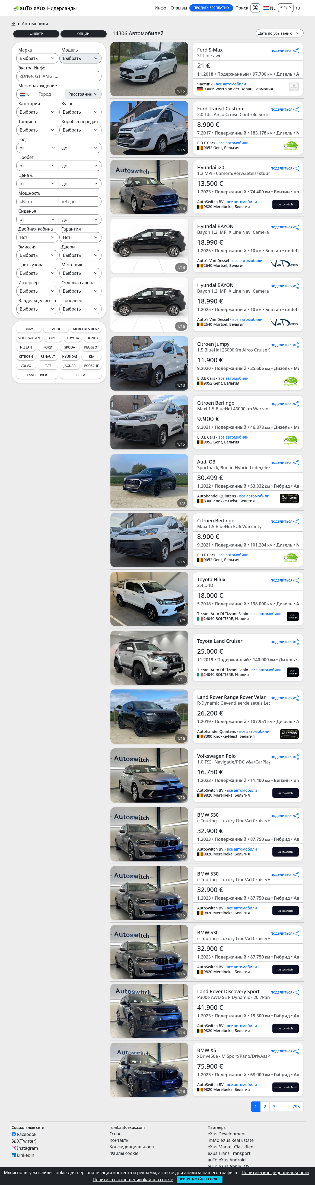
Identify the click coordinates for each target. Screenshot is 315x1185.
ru (298, 8)
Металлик (72, 265)
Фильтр (36, 33)
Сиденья (27, 211)
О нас (115, 1134)
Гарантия (71, 229)
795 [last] (296, 1107)
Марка (25, 50)
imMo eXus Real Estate (231, 1140)
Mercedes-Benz (86, 329)
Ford (47, 347)
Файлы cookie (124, 1153)
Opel (53, 338)
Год (22, 139)
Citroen (26, 356)
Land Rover (37, 375)
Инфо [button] (160, 8)
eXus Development (227, 1134)
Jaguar (70, 365)
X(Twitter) (26, 1141)
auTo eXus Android (227, 1160)
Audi (56, 329)
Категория (29, 104)
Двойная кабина (35, 229)
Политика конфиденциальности (275, 1173)
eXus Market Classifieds (232, 1147)
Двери (68, 247)
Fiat (47, 365)
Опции (83, 33)
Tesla (80, 375)
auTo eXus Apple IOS (229, 1166)
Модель (70, 50)
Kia (91, 356)
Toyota (73, 338)
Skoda (69, 347)
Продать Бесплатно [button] (211, 7)
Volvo (26, 365)
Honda (92, 338)
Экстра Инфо (32, 68)
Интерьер (28, 283)
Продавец (72, 301)
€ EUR (286, 7)
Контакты (119, 1140)
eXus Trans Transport (229, 1153)
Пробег (26, 157)
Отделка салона (78, 283)
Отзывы (179, 8)
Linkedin (25, 1155)
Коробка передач (80, 121)
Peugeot (91, 347)
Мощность (29, 193)
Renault (48, 356)
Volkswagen (29, 338)
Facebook (27, 1134)
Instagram (27, 1148)
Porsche (91, 365)
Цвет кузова (31, 265)
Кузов (68, 104)
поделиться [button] (285, 50)
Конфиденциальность (132, 1147)
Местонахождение (37, 86)
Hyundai (69, 356)
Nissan (26, 347)
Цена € (25, 175)
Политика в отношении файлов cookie (133, 1180)
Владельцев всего (37, 301)
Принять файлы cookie (199, 1179)
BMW (29, 329)
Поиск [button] (241, 8)
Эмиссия (27, 247)
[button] (269, 8)
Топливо (27, 121)
